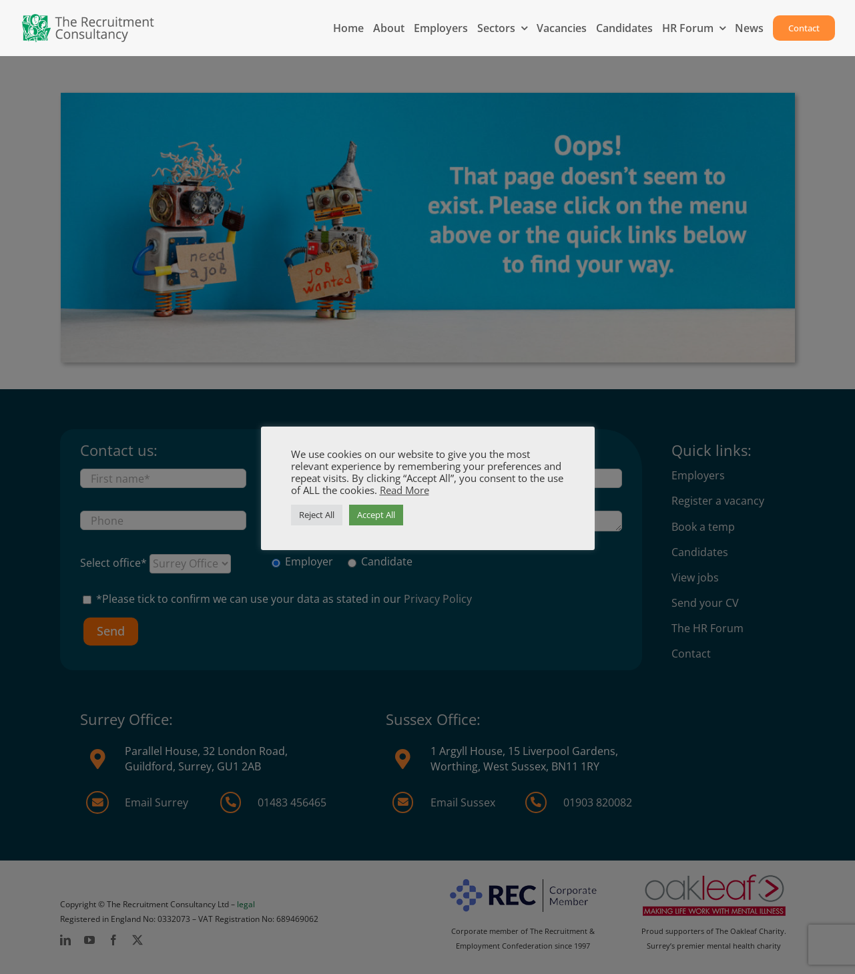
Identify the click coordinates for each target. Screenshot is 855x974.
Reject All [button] (316, 515)
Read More (404, 490)
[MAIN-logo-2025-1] (88, 19)
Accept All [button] (376, 515)
